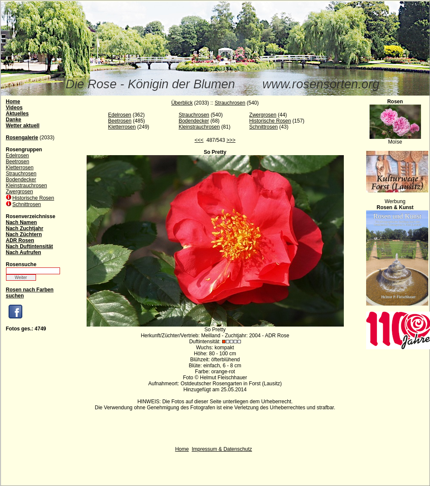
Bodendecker (21, 180)
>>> (230, 140)
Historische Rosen (33, 198)
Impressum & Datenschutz (222, 449)
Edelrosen (17, 156)
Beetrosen (18, 162)
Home (182, 449)
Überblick (181, 103)
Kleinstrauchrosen (26, 186)
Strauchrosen (21, 174)
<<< (199, 140)
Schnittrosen (26, 204)
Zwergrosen (19, 192)
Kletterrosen (20, 168)
